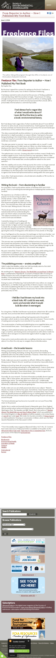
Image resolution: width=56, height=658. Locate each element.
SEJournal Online (8, 605)
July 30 (5, 416)
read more (12, 655)
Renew (52, 643)
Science (4, 445)
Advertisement (28, 575)
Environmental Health (8, 441)
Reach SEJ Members (44, 643)
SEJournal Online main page (10, 431)
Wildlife (4, 447)
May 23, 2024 (22, 414)
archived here (25, 433)
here (17, 416)
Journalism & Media (7, 443)
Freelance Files (6, 437)
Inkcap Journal (27, 150)
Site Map (5, 645)
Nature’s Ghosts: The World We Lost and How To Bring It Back (27, 273)
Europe (3, 452)
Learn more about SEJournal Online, (33, 607)
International (5, 450)
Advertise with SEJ (28, 595)
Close (28, 641)
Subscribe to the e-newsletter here (33, 431)
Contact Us (4, 643)
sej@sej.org (7, 653)
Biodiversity (5, 440)
